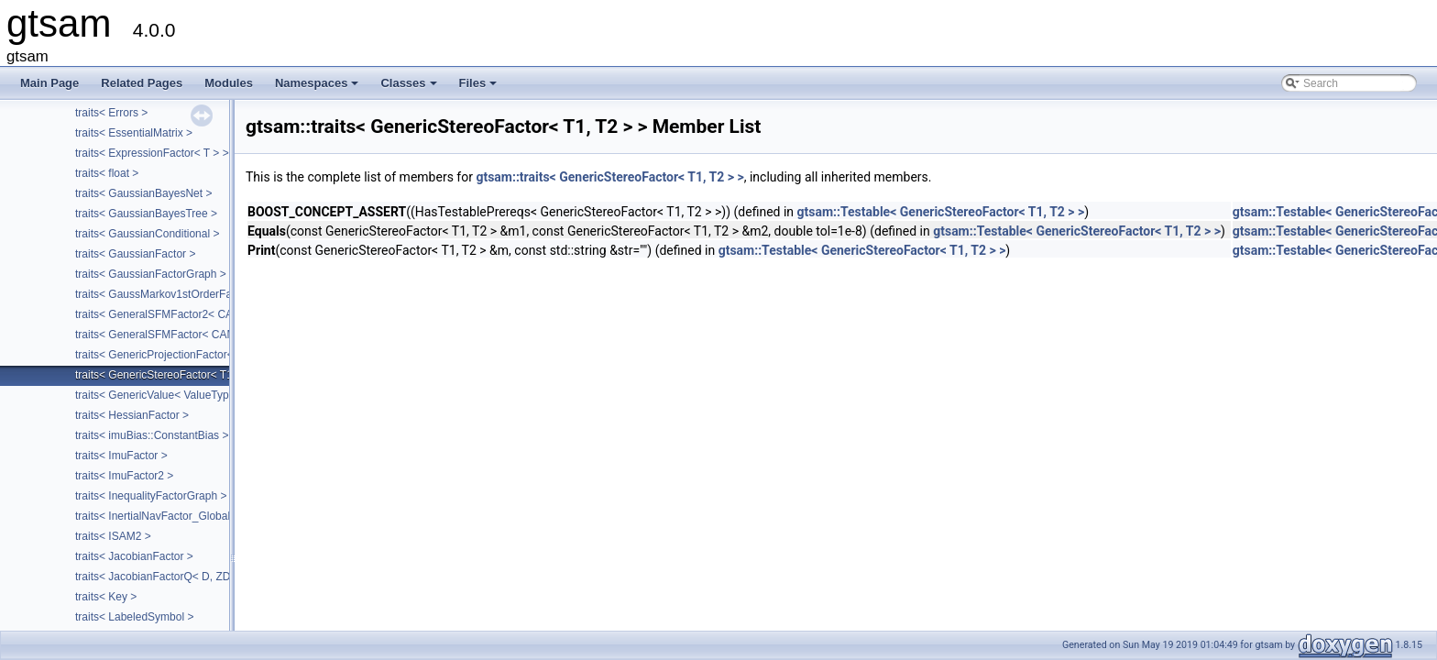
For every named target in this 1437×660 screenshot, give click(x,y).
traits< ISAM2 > (113, 536)
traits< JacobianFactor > (134, 556)
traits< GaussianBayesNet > (143, 193)
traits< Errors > (111, 112)
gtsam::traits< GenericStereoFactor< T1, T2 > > (609, 177)
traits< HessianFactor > (132, 415)
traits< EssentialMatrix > (133, 132)
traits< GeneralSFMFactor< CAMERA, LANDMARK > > (210, 334)
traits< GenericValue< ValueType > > (164, 395)
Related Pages (141, 83)
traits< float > (106, 173)
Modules (228, 83)
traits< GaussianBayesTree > (146, 213)
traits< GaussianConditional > (147, 233)
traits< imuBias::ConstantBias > (151, 435)
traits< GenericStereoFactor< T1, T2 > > (172, 374)
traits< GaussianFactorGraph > (150, 274)
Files (479, 88)
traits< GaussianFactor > (135, 254)
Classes (409, 88)
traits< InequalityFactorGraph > (150, 496)
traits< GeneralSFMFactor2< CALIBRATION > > (192, 314)
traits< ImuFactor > (121, 455)
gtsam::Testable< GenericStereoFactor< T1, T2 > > (941, 211)
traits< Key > (106, 596)
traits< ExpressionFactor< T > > (152, 153)
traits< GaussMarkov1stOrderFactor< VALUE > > (194, 294)
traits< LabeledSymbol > (134, 616)
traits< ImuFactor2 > (124, 475)
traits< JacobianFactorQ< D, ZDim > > (168, 576)
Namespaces (318, 88)
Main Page (49, 83)
